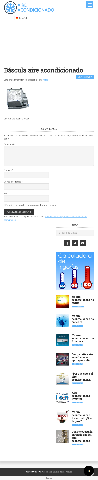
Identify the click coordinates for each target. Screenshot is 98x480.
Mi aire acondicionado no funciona (83, 338)
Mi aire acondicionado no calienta (83, 319)
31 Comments (77, 402)
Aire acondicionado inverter (81, 395)
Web (6, 193)
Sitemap (69, 472)
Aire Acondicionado (29, 7)
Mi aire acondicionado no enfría (83, 300)
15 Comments (77, 444)
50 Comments (77, 345)
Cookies (62, 472)
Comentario (10, 144)
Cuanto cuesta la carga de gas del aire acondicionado (82, 436)
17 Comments (77, 425)
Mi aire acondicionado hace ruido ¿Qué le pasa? (82, 416)
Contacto (56, 472)
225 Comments (78, 306)
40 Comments (77, 364)
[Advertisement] (49, 43)
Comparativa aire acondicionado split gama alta (82, 357)
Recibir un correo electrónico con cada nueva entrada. (31, 205)
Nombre (8, 170)
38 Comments (77, 383)
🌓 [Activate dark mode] (89, 471)
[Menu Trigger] (89, 4)
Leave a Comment (85, 77)
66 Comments (77, 326)
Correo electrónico (13, 181)
